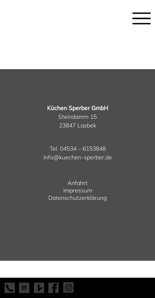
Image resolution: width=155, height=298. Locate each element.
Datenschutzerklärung (77, 198)
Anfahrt (77, 183)
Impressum (77, 190)
